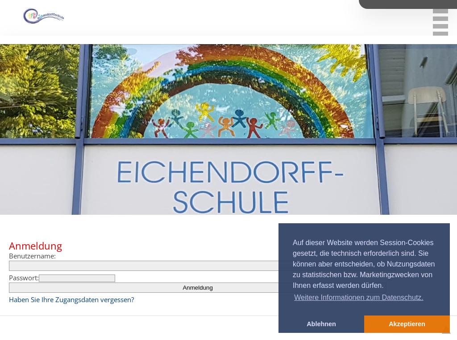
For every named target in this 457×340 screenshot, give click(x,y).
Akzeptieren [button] (407, 324)
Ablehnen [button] (321, 324)
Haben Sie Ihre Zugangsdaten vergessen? (71, 299)
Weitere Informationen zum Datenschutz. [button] (359, 297)
